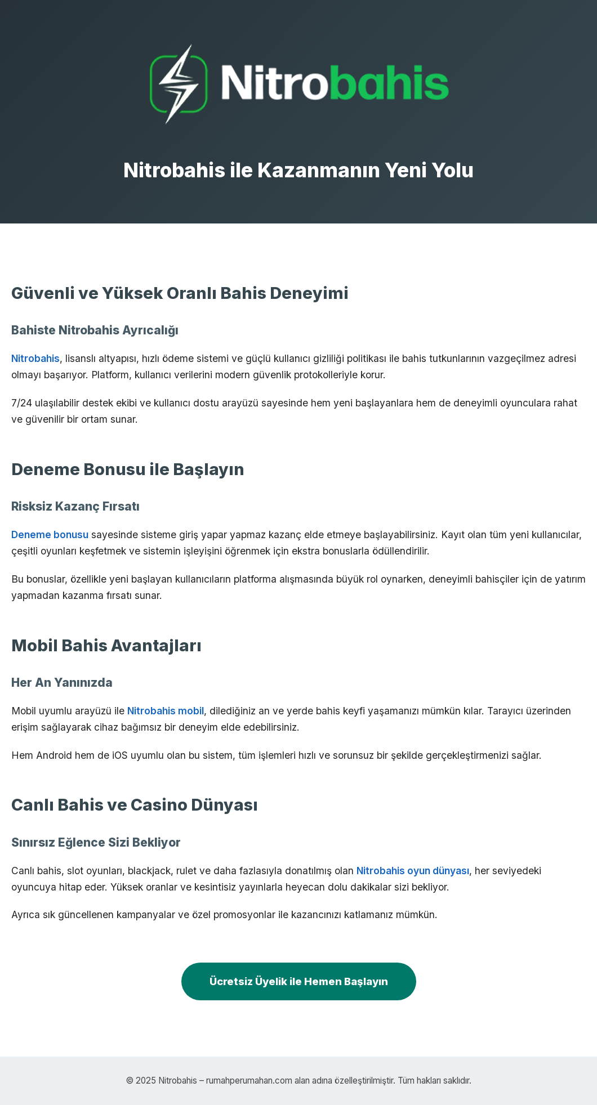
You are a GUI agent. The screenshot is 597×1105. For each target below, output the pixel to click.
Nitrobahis (35, 358)
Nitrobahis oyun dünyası (413, 870)
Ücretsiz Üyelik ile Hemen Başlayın (299, 981)
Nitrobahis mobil (165, 711)
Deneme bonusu (49, 534)
